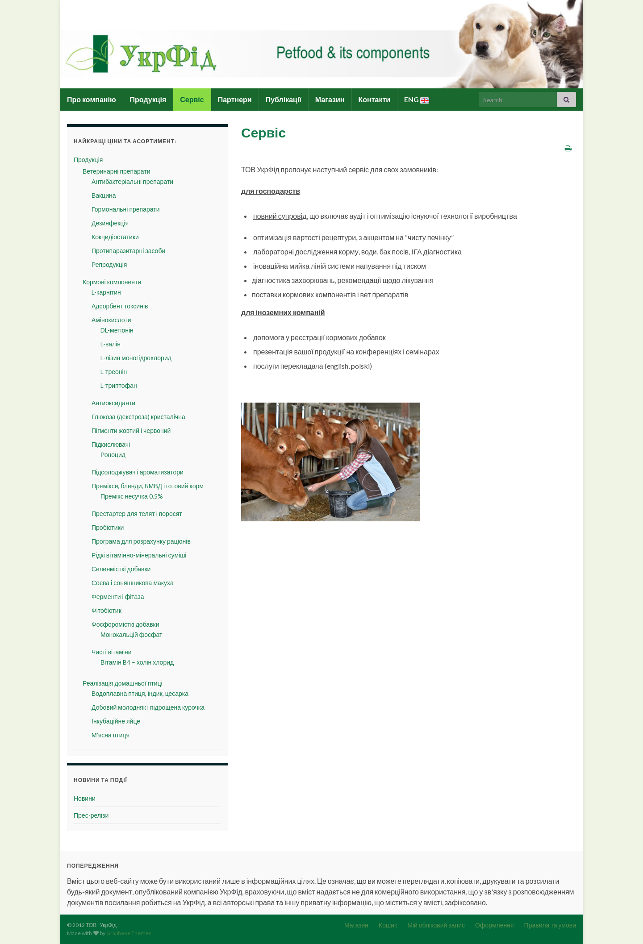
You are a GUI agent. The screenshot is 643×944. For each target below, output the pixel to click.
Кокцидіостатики (115, 237)
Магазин (330, 99)
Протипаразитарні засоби (128, 250)
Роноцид (112, 454)
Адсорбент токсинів (120, 306)
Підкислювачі (111, 444)
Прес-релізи (91, 815)
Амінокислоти (111, 320)
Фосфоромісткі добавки (125, 624)
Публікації (283, 99)
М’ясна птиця (110, 735)
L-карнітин (106, 292)
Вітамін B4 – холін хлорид (137, 662)
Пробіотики (108, 527)
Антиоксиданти (113, 403)
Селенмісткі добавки (121, 569)
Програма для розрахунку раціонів (141, 541)
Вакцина (104, 195)
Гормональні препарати (125, 209)
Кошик (388, 925)
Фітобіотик (106, 610)
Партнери (235, 99)
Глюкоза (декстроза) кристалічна (138, 416)
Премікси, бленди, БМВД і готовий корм (148, 486)
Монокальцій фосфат (131, 634)
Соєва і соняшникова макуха (133, 582)
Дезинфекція (110, 223)
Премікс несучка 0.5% (131, 496)
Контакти (375, 99)
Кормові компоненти (112, 282)
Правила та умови (550, 925)
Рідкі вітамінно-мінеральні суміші (139, 555)
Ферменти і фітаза (118, 596)
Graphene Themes (128, 933)
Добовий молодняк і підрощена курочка (148, 707)
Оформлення (494, 925)
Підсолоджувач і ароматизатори (138, 472)
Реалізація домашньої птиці (123, 683)
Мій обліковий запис (436, 925)
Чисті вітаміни (112, 652)
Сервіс (192, 99)
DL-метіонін (117, 330)
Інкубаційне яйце (116, 721)
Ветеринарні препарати (116, 171)
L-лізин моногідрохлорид (135, 358)
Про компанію (91, 99)
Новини (85, 798)
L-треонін (113, 371)
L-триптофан (118, 385)
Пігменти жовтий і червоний (131, 430)
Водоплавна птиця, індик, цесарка (140, 693)
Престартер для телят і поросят (137, 513)
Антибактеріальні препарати (132, 181)
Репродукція (109, 264)
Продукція (148, 99)
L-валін (110, 344)
